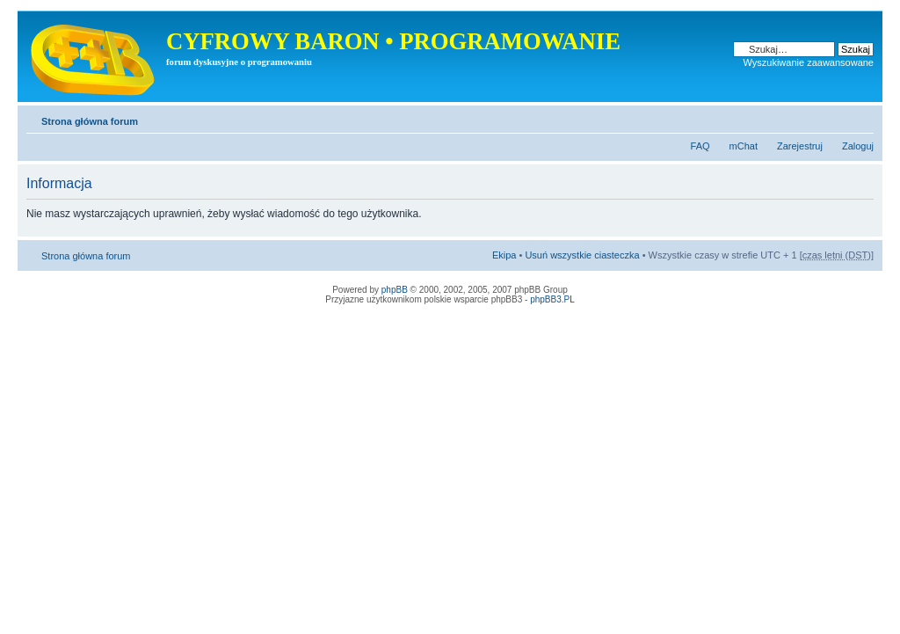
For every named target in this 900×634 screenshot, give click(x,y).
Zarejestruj (800, 146)
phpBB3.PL (552, 299)
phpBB (394, 290)
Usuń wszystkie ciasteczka (582, 255)
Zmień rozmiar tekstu (861, 118)
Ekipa (504, 255)
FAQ (700, 146)
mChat (743, 146)
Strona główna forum (89, 121)
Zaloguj (858, 146)
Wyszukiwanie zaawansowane (809, 62)
